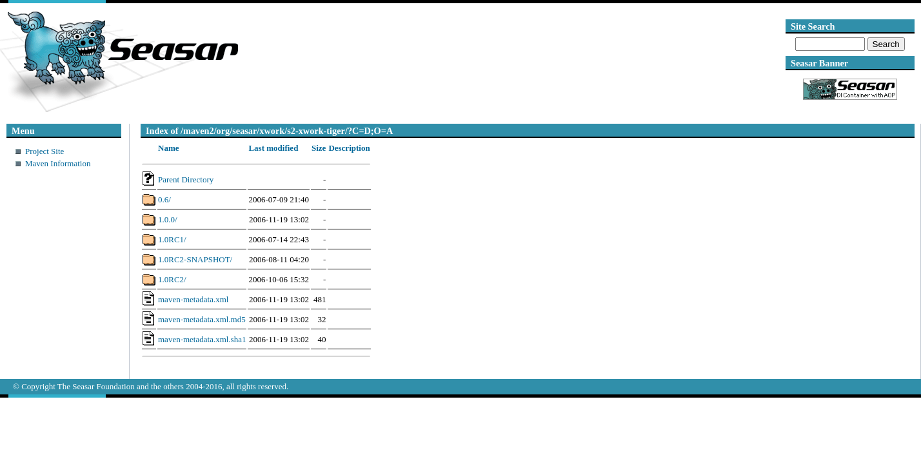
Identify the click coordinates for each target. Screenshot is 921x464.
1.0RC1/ (172, 239)
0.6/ (164, 199)
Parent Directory (185, 179)
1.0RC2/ (172, 279)
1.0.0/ (167, 219)
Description (349, 148)
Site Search (813, 26)
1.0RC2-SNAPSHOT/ (195, 259)
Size (319, 148)
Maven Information (57, 163)
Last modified (273, 148)
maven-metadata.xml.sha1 (202, 339)
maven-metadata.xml (193, 299)
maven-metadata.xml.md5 (202, 319)
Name (168, 148)
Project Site (44, 151)
